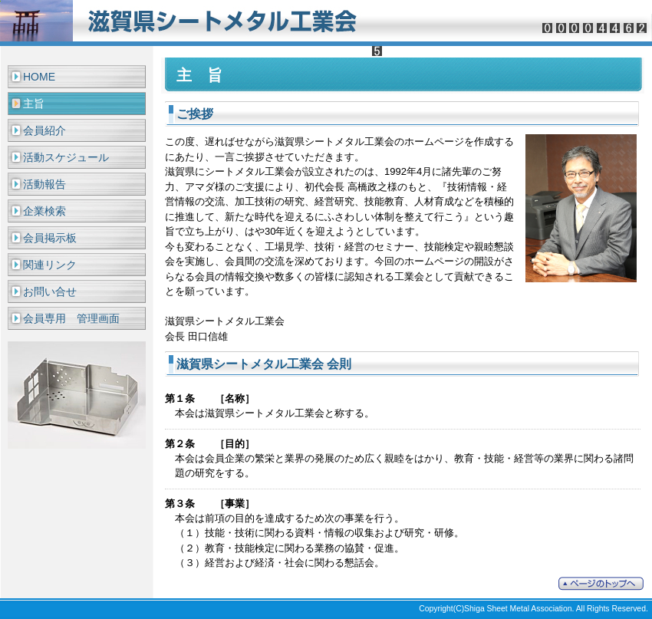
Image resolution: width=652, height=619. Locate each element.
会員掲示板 (50, 238)
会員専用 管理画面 (71, 318)
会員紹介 (44, 130)
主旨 (33, 103)
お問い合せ (50, 291)
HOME (39, 77)
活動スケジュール (66, 157)
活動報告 (44, 184)
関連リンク (50, 264)
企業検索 (44, 211)
